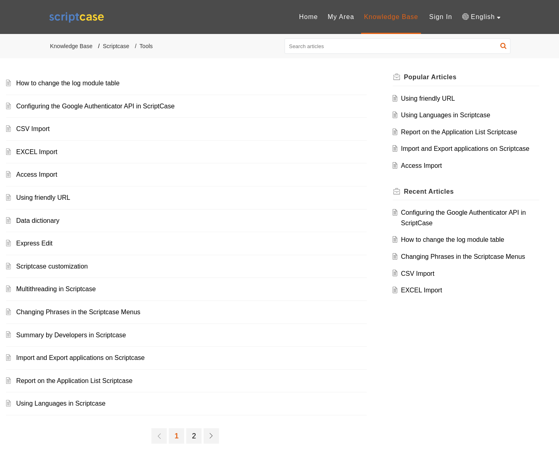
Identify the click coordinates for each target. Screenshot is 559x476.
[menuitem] (308, 17)
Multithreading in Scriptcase (56, 289)
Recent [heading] (429, 191)
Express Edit (34, 243)
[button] (481, 17)
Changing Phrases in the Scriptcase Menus (78, 312)
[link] (159, 436)
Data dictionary (38, 220)
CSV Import (33, 128)
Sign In (440, 16)
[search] (397, 46)
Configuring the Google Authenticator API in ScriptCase (95, 106)
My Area (340, 16)
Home (308, 16)
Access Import (36, 174)
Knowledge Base (391, 16)
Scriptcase (116, 46)
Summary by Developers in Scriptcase (71, 335)
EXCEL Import (36, 151)
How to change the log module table (67, 83)
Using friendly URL (43, 197)
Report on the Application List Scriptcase (74, 380)
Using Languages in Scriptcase (61, 403)
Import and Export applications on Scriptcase (80, 357)
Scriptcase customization (52, 266)
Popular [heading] (430, 77)
